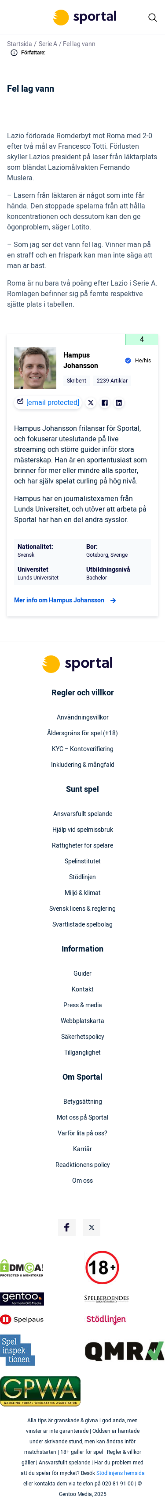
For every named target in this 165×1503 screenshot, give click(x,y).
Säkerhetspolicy (82, 1037)
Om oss (82, 1181)
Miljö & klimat (83, 893)
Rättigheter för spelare (82, 845)
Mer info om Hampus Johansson (66, 600)
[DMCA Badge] (40, 1267)
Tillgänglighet (82, 1053)
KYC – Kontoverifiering (83, 749)
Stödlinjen (82, 877)
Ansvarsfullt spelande (82, 814)
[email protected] (52, 402)
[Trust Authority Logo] (40, 1299)
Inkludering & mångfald (82, 765)
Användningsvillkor (83, 717)
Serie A (48, 44)
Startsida (19, 44)
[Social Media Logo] (67, 1227)
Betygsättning (82, 1102)
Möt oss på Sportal (82, 1117)
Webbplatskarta (82, 1021)
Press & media (82, 1005)
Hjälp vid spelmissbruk (82, 830)
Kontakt (83, 989)
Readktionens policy (82, 1165)
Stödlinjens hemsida (120, 1473)
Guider (82, 974)
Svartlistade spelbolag (82, 924)
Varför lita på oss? (82, 1133)
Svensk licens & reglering (82, 909)
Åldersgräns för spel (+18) (82, 733)
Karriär (82, 1149)
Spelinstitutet (83, 861)
